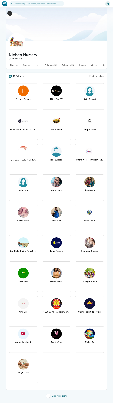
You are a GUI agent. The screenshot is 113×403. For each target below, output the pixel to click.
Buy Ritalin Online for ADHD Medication (23, 251)
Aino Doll (23, 312)
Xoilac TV (89, 342)
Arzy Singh (90, 190)
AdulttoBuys (56, 342)
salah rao (23, 190)
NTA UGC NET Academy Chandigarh (56, 312)
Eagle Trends (56, 251)
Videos (94, 65)
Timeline (14, 65)
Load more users (56, 396)
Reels (105, 65)
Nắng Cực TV (56, 99)
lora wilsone (56, 190)
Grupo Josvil (90, 129)
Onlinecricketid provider (89, 312)
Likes (37, 65)
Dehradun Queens (89, 251)
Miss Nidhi (56, 220)
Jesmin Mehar (56, 281)
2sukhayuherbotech (89, 281)
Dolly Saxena (23, 220)
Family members (96, 76)
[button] (37, 3)
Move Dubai (89, 220)
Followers (68, 65)
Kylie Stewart (90, 99)
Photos (82, 65)
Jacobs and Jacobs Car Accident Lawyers (23, 129)
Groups (26, 65)
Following (51, 65)
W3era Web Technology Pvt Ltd (89, 160)
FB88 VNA (23, 281)
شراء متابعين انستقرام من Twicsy (23, 160)
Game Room (56, 129)
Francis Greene (23, 99)
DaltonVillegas (56, 160)
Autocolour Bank (23, 342)
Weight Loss (23, 372)
